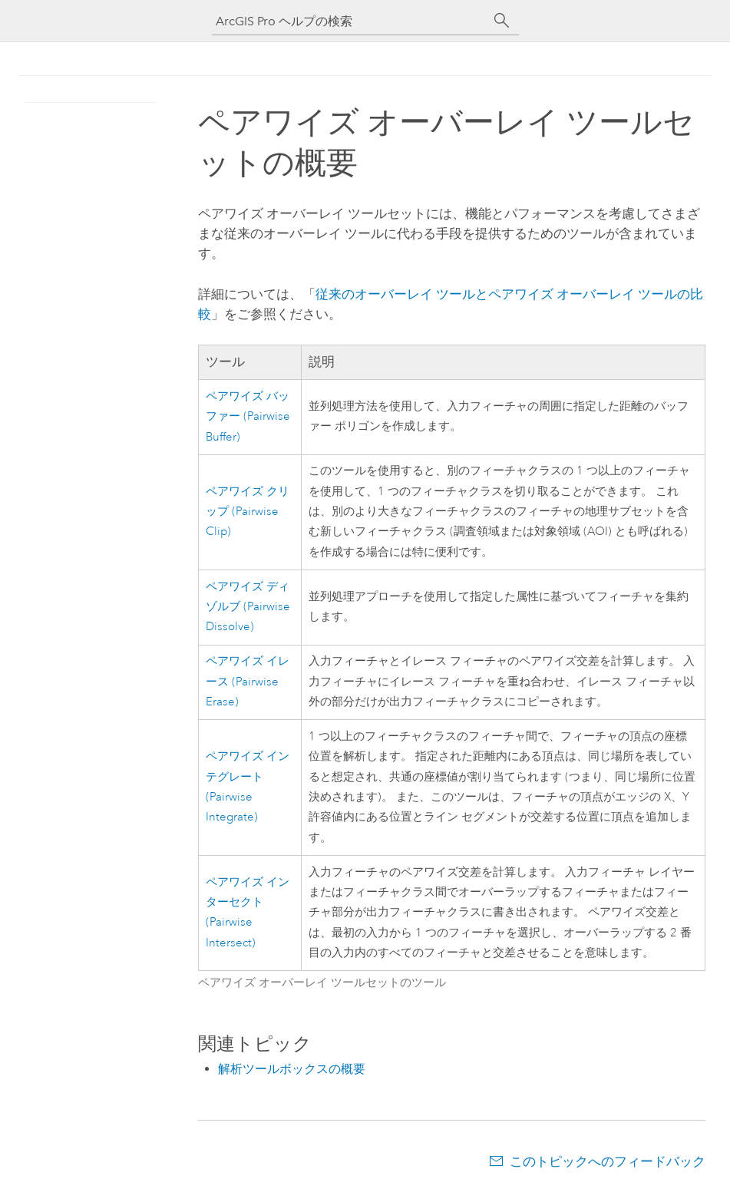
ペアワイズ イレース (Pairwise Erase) (247, 681)
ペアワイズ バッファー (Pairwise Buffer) (248, 416)
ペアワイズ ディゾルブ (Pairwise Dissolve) (248, 607)
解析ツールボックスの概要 (291, 1069)
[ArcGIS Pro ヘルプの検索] (350, 21)
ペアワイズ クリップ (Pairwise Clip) (247, 512)
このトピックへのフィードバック (607, 1161)
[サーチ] (502, 20)
